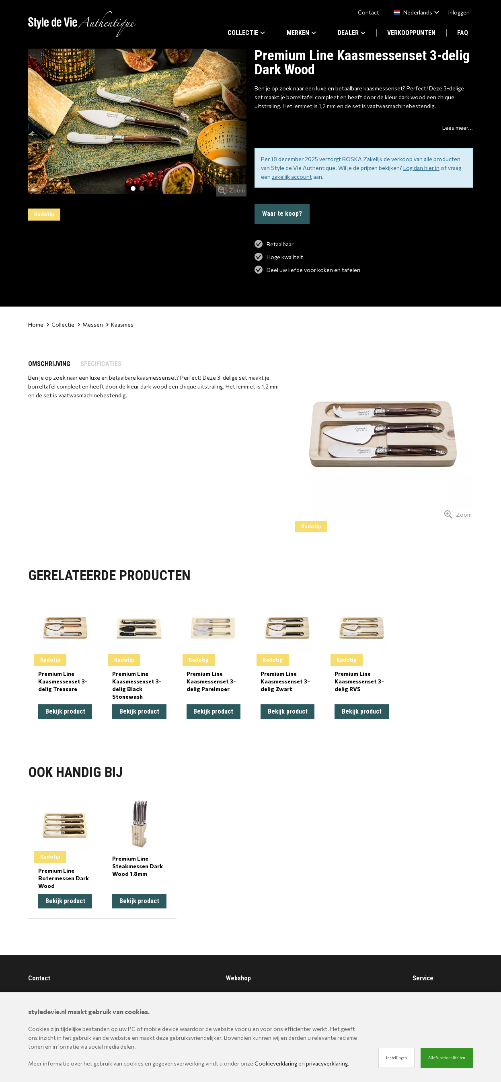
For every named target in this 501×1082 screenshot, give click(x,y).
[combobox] (414, 12)
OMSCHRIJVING (49, 364)
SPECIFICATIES (100, 364)
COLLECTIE (246, 33)
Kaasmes (119, 324)
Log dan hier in (421, 167)
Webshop (238, 978)
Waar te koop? (282, 213)
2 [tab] (142, 188)
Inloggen (459, 12)
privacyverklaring (327, 1063)
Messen (90, 324)
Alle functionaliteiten (446, 1057)
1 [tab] (133, 188)
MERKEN (301, 33)
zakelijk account (292, 176)
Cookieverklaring (276, 1063)
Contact (368, 12)
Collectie (60, 324)
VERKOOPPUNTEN (411, 33)
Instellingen (396, 1057)
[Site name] (82, 24)
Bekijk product (65, 711)
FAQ (462, 33)
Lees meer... (457, 127)
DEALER (351, 33)
